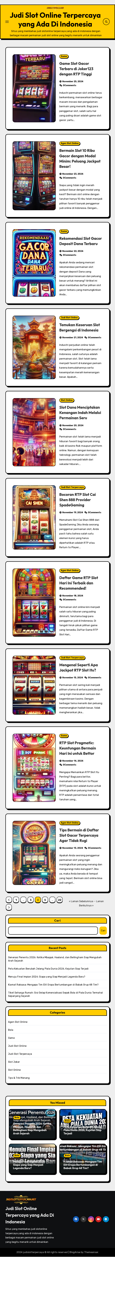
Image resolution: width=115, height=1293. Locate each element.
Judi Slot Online (69, 338)
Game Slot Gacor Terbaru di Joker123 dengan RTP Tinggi (77, 83)
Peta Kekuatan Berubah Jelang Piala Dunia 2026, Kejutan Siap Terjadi (48, 1005)
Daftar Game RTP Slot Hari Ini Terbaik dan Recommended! (80, 619)
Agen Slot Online (70, 158)
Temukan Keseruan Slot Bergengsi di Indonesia (76, 350)
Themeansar (91, 1288)
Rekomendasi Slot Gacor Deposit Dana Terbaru (78, 258)
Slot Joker (14, 1098)
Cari (57, 957)
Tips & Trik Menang (19, 1114)
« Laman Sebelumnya (81, 937)
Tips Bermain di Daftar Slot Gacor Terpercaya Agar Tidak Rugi (80, 871)
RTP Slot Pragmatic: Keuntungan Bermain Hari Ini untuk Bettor (78, 784)
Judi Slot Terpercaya (72, 523)
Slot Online (67, 426)
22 (59, 936)
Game (64, 71)
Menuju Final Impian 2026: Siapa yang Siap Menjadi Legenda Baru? (46, 1013)
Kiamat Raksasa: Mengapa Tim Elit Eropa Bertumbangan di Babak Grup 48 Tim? (53, 1021)
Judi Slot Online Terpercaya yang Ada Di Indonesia (55, 27)
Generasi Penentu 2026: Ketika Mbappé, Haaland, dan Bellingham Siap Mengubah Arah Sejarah (32, 1164)
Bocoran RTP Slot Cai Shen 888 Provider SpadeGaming (78, 536)
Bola (10, 1066)
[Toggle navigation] (7, 29)
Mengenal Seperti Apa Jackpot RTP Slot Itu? (79, 703)
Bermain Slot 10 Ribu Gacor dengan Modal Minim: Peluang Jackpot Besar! (78, 173)
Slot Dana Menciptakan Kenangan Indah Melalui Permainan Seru (76, 443)
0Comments (69, 100)
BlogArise (74, 1288)
